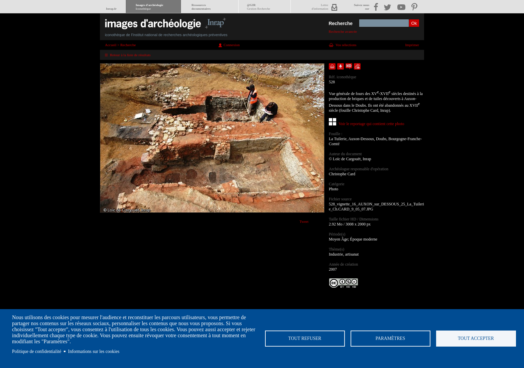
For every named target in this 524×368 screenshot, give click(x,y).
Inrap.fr (111, 8)
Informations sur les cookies (94, 351)
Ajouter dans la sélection (332, 66)
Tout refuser (304, 338)
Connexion (232, 45)
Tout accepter (476, 338)
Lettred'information (320, 6)
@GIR (258, 6)
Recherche (341, 23)
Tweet (303, 221)
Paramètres (390, 338)
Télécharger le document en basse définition (340, 66)
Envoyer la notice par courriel (357, 66)
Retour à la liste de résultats (130, 55)
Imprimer (412, 45)
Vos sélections (346, 45)
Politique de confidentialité (36, 351)
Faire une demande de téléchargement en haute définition (349, 66)
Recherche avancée (343, 31)
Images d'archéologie (149, 6)
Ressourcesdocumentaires (201, 6)
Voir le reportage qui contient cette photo (371, 123)
